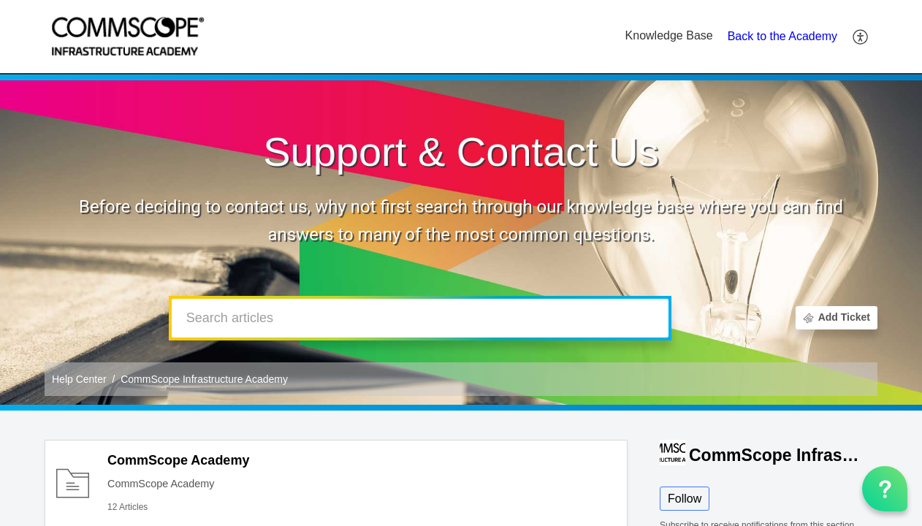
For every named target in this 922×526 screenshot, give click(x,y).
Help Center (79, 379)
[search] (420, 318)
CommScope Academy (178, 460)
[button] (861, 36)
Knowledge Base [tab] (669, 35)
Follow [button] (684, 498)
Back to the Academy (782, 36)
